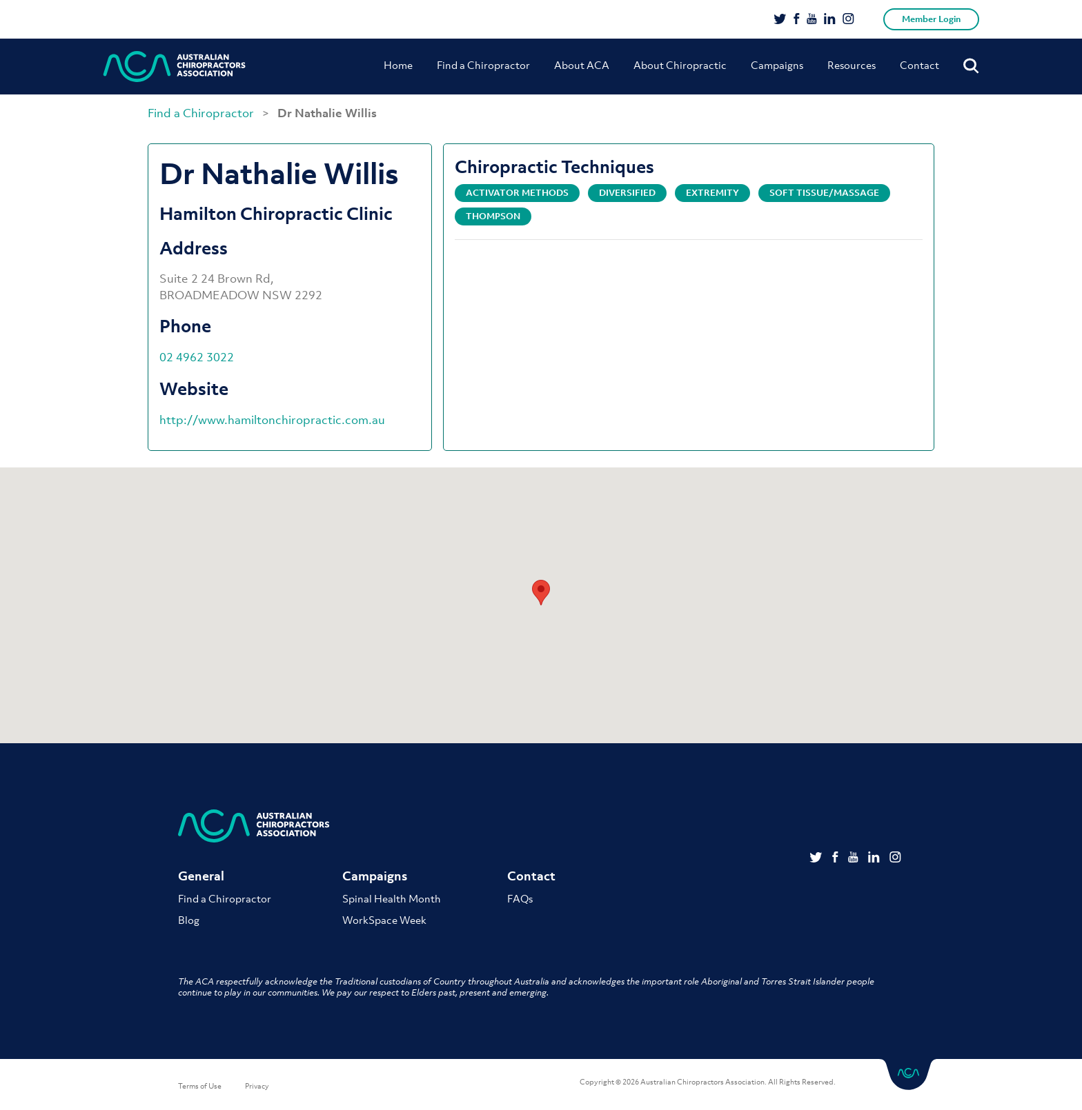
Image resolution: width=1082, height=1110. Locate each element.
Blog (188, 920)
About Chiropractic (680, 65)
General (201, 876)
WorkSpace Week (384, 920)
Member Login (931, 19)
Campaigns (777, 65)
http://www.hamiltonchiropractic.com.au (272, 419)
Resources (851, 65)
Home (398, 65)
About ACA (581, 65)
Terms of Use (200, 1085)
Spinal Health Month (391, 898)
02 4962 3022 (196, 357)
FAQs (520, 898)
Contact (919, 65)
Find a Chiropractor (483, 65)
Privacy (257, 1085)
